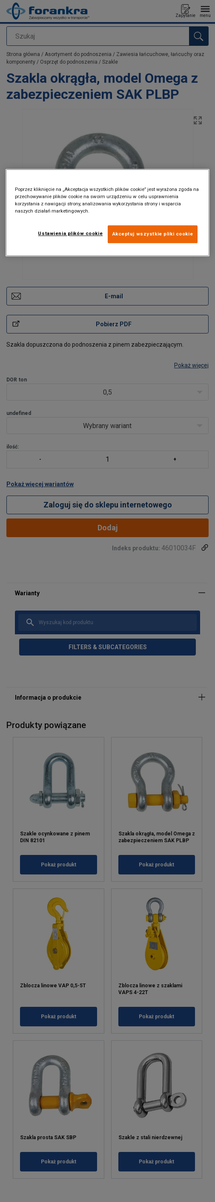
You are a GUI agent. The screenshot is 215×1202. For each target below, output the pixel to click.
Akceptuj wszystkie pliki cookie (152, 234)
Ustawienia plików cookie (70, 233)
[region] (108, 212)
